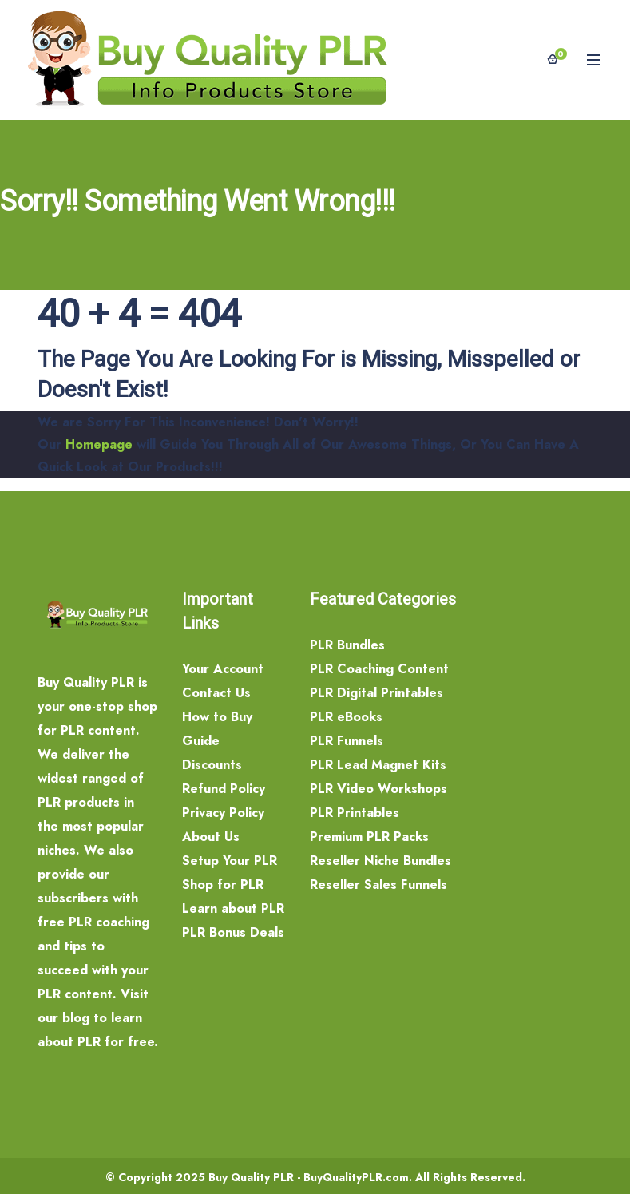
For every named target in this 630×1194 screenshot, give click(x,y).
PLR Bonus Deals (233, 932)
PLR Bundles (347, 645)
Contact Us (216, 693)
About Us (211, 836)
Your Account (222, 669)
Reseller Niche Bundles (380, 860)
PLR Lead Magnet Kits (378, 765)
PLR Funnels (346, 741)
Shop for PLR (222, 884)
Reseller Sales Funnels (378, 884)
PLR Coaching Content (379, 669)
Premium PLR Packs (369, 836)
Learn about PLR (233, 908)
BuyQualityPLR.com (356, 1177)
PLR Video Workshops (378, 788)
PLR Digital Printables (376, 693)
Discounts (212, 765)
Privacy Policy (223, 812)
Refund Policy (223, 788)
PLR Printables (354, 812)
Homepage (99, 444)
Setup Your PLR (229, 860)
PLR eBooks (346, 717)
